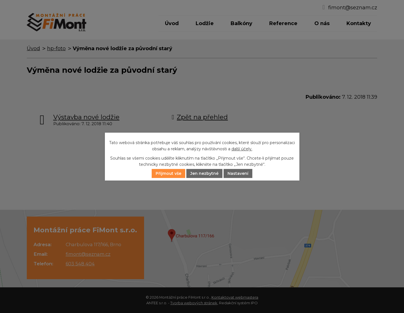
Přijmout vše (168, 173)
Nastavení (238, 173)
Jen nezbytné (204, 173)
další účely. (241, 149)
